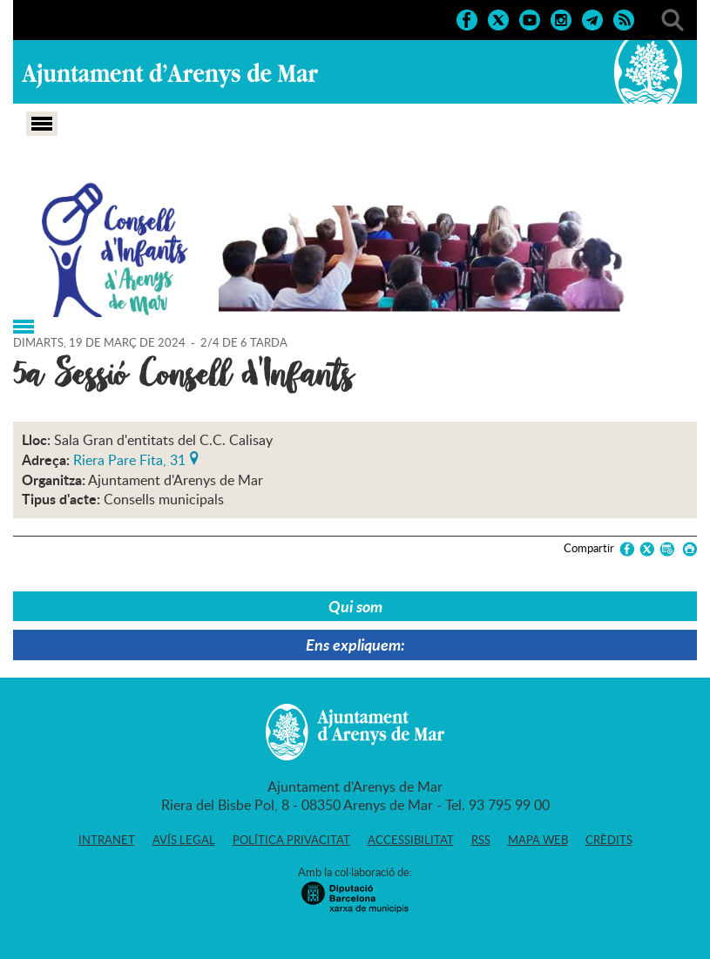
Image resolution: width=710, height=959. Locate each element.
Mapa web (538, 840)
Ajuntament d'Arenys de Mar (170, 75)
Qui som (355, 606)
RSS (480, 840)
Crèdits (608, 840)
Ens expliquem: (355, 644)
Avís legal (183, 840)
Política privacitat (291, 840)
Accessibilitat (411, 840)
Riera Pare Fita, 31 (129, 458)
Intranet (106, 840)
